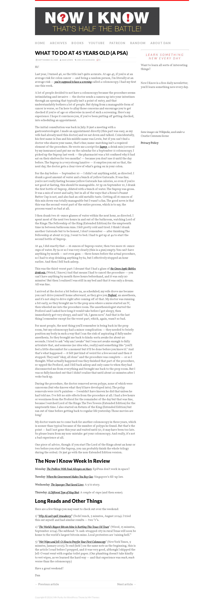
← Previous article (47, 584)
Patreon (118, 43)
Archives (58, 43)
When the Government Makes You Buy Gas (69, 477)
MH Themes (93, 597)
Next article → (126, 584)
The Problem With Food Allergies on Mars (69, 469)
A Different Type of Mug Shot (63, 493)
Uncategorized (86, 60)
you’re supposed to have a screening (73, 82)
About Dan (160, 43)
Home (40, 43)
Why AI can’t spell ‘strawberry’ (55, 516)
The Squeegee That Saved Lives (67, 485)
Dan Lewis (67, 60)
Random (138, 43)
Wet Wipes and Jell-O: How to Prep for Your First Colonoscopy (72, 542)
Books (78, 43)
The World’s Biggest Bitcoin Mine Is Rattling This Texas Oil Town (74, 527)
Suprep (103, 147)
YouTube (97, 43)
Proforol (112, 295)
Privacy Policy (150, 143)
